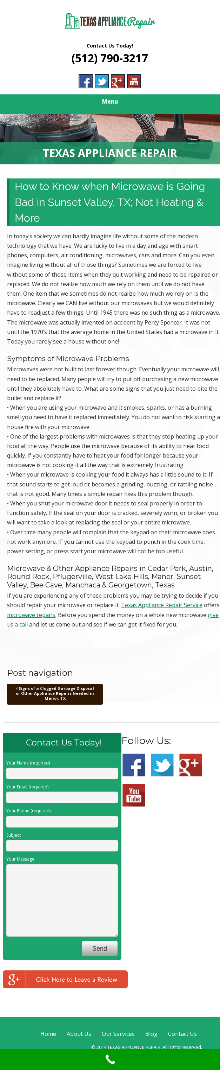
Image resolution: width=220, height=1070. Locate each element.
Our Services (118, 1034)
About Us (79, 1034)
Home (48, 1034)
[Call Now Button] (110, 1059)
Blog (151, 1034)
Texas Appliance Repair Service (161, 605)
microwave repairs (31, 615)
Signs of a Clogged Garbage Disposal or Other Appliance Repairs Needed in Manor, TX (55, 693)
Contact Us (182, 1034)
